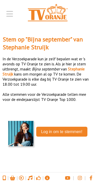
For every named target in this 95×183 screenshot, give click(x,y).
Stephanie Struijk (26, 47)
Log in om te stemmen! (61, 132)
